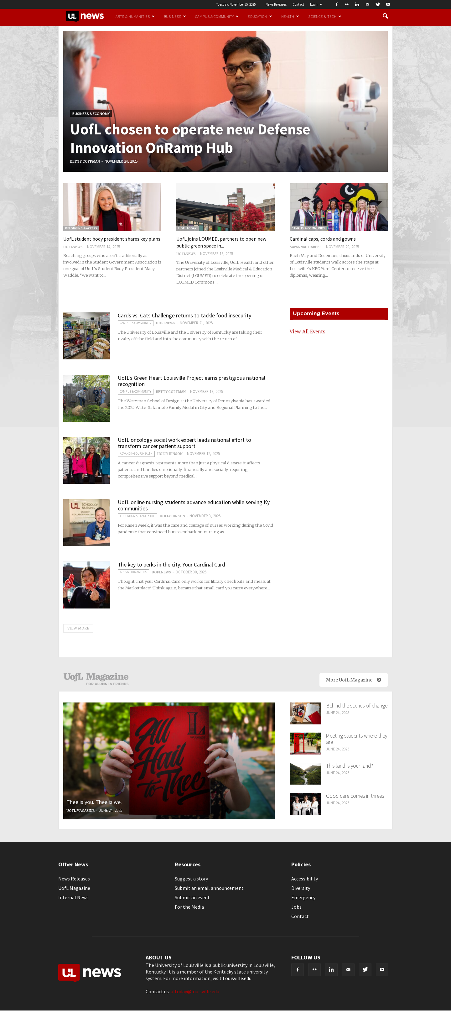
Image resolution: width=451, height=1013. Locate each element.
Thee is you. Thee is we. (94, 802)
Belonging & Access (81, 228)
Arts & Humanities (135, 16)
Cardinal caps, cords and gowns (323, 239)
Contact (298, 4)
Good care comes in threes (355, 795)
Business (175, 16)
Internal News (73, 897)
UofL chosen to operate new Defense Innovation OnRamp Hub (190, 138)
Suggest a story (191, 878)
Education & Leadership (137, 516)
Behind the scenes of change (356, 705)
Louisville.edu (237, 978)
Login (316, 4)
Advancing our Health (136, 454)
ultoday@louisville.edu (195, 991)
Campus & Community (217, 16)
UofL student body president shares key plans (111, 239)
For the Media (189, 907)
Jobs (296, 907)
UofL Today (187, 228)
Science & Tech (324, 16)
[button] (385, 16)
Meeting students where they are (356, 738)
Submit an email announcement (209, 888)
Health (290, 16)
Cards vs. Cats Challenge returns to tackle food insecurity (184, 315)
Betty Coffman (85, 161)
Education (260, 16)
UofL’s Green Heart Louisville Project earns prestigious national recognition (191, 381)
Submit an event (192, 897)
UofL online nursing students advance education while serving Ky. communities (194, 505)
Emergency (303, 897)
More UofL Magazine (353, 680)
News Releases (276, 4)
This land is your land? (349, 765)
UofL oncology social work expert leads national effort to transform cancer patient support (184, 443)
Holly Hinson (170, 454)
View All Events (307, 332)
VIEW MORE (78, 628)
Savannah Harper (306, 247)
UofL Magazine (80, 811)
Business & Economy (91, 113)
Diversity (300, 888)
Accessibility (304, 878)
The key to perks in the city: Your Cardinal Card (171, 564)
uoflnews (73, 247)
